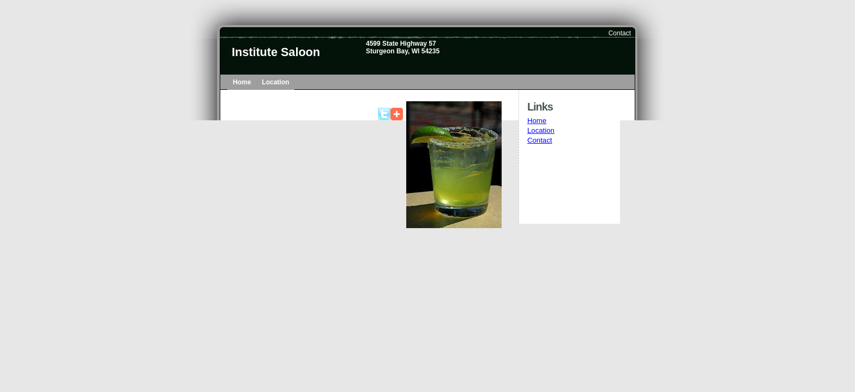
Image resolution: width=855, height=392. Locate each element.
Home (242, 82)
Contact (620, 33)
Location (275, 82)
